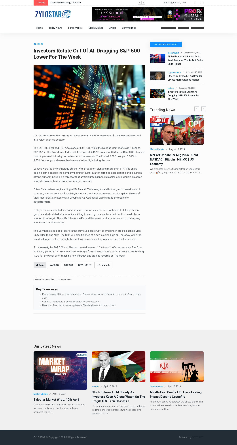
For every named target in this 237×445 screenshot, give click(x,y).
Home (39, 28)
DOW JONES (84, 265)
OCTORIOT (198, 437)
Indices (171, 88)
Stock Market (96, 28)
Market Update (157, 149)
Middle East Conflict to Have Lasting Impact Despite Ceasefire (176, 394)
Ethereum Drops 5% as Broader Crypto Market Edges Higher (185, 78)
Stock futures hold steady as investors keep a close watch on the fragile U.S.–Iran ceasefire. (118, 396)
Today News (55, 28)
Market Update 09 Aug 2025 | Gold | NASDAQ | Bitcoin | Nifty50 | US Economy (175, 159)
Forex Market (75, 28)
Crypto (112, 28)
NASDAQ (54, 265)
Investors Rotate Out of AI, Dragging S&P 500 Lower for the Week (183, 95)
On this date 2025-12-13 (166, 44)
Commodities (129, 28)
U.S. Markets (103, 265)
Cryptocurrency (174, 72)
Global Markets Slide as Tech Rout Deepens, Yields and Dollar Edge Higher (185, 60)
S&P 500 (68, 265)
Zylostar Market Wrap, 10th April (65, 2)
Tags (40, 265)
